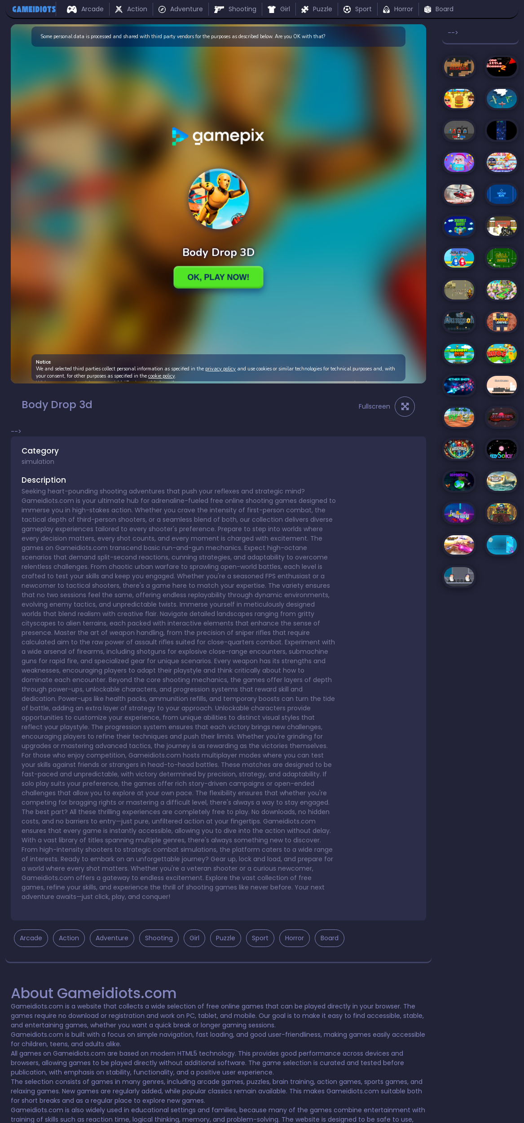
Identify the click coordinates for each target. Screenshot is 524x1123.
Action (131, 8)
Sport (357, 8)
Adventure (181, 8)
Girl (279, 8)
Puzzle (316, 8)
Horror (398, 8)
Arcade (85, 8)
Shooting (235, 8)
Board (439, 8)
